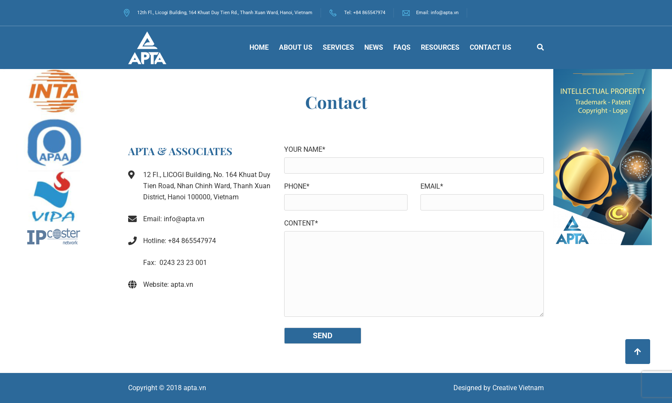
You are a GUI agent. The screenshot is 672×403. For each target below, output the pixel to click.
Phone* (296, 186)
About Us (295, 47)
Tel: (348, 12)
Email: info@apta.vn (437, 12)
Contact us (490, 47)
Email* (431, 186)
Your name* (304, 149)
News (373, 47)
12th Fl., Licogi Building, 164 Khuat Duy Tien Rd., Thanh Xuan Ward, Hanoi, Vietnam (218, 12)
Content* (301, 223)
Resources (440, 47)
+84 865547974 (369, 12)
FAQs (402, 47)
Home (259, 47)
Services (338, 47)
